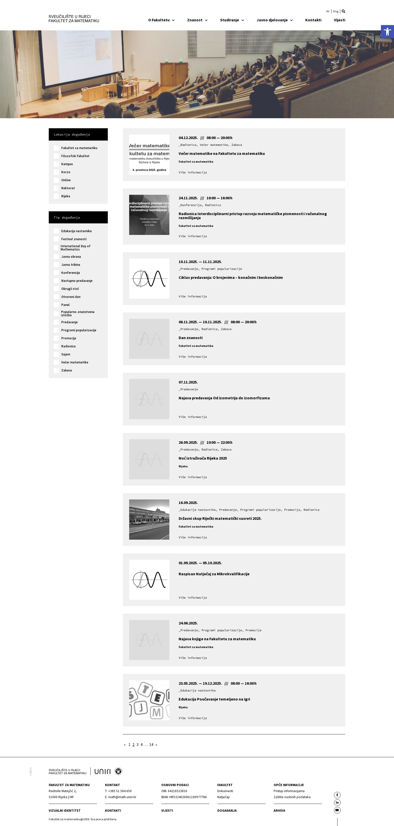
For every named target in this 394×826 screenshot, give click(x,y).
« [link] (125, 744)
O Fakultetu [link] (161, 19)
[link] (387, 31)
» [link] (156, 744)
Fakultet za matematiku (79, 148)
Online (66, 180)
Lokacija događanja (72, 134)
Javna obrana (71, 256)
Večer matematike (74, 362)
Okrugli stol (70, 288)
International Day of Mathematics (75, 247)
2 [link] (133, 744)
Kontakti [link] (313, 19)
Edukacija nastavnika (76, 231)
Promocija (68, 338)
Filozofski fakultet (75, 156)
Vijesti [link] (339, 19)
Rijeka (65, 196)
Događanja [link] (227, 810)
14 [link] (151, 744)
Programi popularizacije (78, 330)
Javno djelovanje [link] (275, 19)
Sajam (65, 354)
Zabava (66, 370)
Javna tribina (70, 264)
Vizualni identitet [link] (65, 810)
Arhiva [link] (279, 810)
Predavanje (69, 322)
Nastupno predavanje (76, 280)
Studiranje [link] (232, 19)
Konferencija (70, 272)
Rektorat (68, 188)
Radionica (68, 346)
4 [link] (141, 744)
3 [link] (137, 744)
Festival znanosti (73, 239)
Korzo (65, 172)
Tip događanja (67, 217)
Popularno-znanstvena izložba (77, 313)
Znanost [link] (197, 19)
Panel (65, 304)
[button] (343, 11)
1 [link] (129, 744)
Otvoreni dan (70, 296)
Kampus (67, 164)
